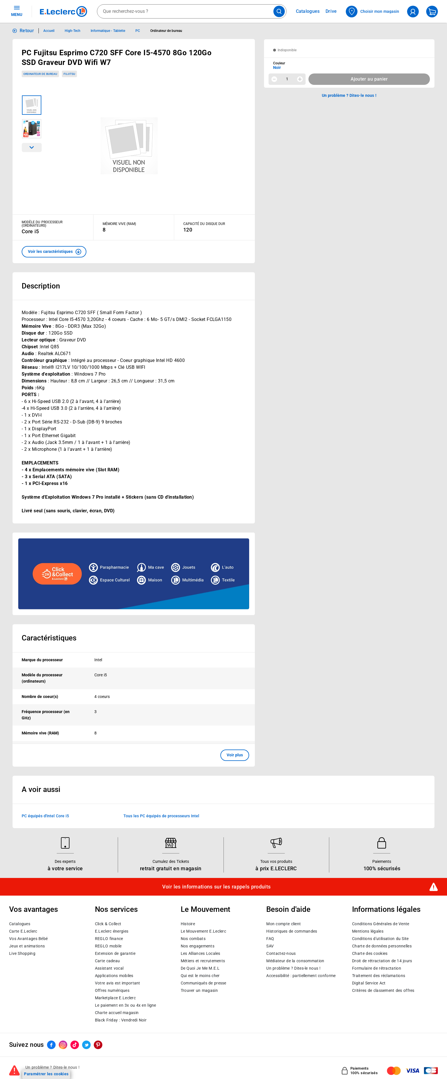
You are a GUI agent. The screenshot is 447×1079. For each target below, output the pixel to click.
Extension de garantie (115, 953)
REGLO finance (109, 938)
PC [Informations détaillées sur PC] (137, 31)
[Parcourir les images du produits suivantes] (32, 147)
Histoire (188, 924)
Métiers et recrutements (203, 961)
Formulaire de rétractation (376, 968)
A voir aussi (41, 789)
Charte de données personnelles (382, 946)
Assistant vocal (109, 968)
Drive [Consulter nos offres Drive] (331, 11)
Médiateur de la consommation (295, 961)
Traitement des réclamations (378, 975)
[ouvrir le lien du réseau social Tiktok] (74, 1045)
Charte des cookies (369, 953)
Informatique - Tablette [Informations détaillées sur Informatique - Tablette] (108, 31)
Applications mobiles (114, 975)
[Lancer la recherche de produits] (279, 11)
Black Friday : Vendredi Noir (121, 1020)
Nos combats (193, 938)
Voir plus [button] (235, 755)
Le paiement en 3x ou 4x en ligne (125, 1005)
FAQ (270, 938)
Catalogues (19, 924)
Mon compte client (283, 924)
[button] (54, 251)
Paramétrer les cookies (46, 1074)
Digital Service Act (369, 983)
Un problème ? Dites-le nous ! (293, 968)
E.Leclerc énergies (111, 931)
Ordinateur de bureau (40, 73)
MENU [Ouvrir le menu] (16, 11)
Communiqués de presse (203, 983)
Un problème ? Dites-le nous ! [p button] (349, 95)
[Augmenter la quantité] (300, 79)
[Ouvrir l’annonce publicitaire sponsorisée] (133, 573)
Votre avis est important (117, 983)
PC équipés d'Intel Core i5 (45, 815)
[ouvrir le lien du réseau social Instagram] (63, 1045)
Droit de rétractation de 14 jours (382, 961)
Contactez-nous (281, 953)
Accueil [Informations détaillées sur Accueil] (48, 31)
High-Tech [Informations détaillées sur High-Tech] (72, 31)
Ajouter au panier (369, 79)
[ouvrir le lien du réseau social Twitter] (86, 1045)
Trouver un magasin (199, 990)
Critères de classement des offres (383, 990)
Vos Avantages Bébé (28, 938)
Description (41, 286)
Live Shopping (22, 953)
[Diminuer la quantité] (274, 79)
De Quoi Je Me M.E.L (200, 968)
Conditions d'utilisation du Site (380, 938)
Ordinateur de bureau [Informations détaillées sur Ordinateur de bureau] (166, 31)
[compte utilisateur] (413, 11)
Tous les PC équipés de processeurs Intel (161, 815)
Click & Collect (108, 924)
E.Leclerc (115, 998)
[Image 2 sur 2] (31, 128)
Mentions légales (367, 931)
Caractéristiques (49, 638)
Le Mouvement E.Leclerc (203, 931)
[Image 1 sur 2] (31, 105)
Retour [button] (27, 30)
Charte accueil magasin (117, 1012)
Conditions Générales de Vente (380, 924)
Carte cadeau (107, 961)
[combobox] (192, 11)
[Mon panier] (432, 11)
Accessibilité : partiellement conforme (301, 975)
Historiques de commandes (291, 931)
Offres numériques (112, 990)
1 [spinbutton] (287, 79)
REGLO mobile (108, 946)
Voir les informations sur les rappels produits (216, 886)
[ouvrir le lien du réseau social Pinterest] (98, 1045)
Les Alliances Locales (200, 953)
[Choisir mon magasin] (373, 11)
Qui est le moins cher (200, 975)
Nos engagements (197, 946)
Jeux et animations (27, 946)
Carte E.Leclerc (23, 931)
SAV (270, 946)
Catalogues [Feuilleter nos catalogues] (308, 11)
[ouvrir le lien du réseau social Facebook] (51, 1045)
